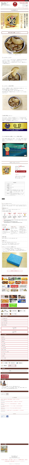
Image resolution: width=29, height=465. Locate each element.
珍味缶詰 (3, 341)
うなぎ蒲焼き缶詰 (4, 318)
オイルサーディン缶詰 (5, 351)
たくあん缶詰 (4, 347)
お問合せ (26, 459)
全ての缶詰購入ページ (14, 332)
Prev (3, 260)
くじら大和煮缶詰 (4, 320)
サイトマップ (17, 461)
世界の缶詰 (3, 339)
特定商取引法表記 (21, 459)
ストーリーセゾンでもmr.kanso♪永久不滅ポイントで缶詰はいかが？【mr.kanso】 (11, 401)
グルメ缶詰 (3, 343)
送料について (17, 174)
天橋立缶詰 (3, 345)
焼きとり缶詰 (4, 349)
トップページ (22, 461)
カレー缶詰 (3, 353)
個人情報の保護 (7, 461)
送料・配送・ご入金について (13, 459)
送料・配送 (19, 7)
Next (26, 260)
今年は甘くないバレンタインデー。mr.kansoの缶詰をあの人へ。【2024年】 (11, 403)
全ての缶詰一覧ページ (14, 328)
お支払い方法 (22, 7)
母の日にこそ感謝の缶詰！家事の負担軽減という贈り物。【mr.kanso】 (10, 399)
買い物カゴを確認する (5, 459)
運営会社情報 (12, 461)
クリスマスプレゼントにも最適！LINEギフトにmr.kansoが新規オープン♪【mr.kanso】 (12, 410)
